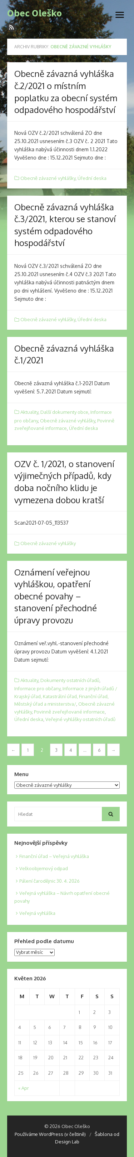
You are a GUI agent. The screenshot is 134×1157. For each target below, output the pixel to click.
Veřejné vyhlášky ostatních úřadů (80, 719)
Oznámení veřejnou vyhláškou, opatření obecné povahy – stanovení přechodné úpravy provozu (55, 596)
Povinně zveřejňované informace (69, 712)
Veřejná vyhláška (37, 913)
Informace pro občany (37, 688)
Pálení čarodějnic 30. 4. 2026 (49, 881)
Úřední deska (92, 178)
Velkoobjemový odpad (43, 868)
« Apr (23, 1088)
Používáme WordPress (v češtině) (50, 1134)
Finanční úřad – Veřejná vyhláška (54, 856)
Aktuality (29, 412)
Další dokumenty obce (64, 412)
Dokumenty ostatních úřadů (69, 680)
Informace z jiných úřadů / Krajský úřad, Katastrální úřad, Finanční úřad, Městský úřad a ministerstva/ (65, 696)
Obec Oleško (34, 13)
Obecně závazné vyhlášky (47, 178)
